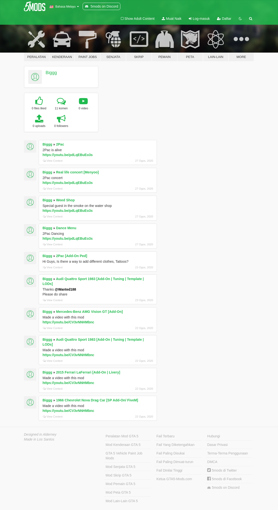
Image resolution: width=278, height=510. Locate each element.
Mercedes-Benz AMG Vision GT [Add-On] (89, 312)
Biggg (51, 72)
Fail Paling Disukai (170, 453)
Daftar (224, 19)
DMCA (212, 462)
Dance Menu (66, 228)
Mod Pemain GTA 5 (120, 484)
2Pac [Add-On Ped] (71, 256)
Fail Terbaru (165, 436)
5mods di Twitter (222, 470)
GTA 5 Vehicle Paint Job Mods (124, 455)
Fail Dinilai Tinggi (169, 470)
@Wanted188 (65, 289)
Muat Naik (171, 19)
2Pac (60, 144)
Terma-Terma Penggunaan (227, 453)
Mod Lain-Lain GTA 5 (122, 501)
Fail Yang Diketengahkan (175, 445)
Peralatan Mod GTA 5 (122, 436)
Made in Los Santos (39, 439)
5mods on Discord (223, 488)
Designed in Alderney (40, 434)
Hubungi (213, 436)
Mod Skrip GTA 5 (119, 475)
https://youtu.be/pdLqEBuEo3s (68, 155)
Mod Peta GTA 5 (118, 492)
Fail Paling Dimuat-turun (174, 462)
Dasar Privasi (217, 445)
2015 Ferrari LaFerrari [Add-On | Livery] (88, 372)
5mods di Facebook (224, 479)
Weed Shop (65, 200)
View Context (53, 160)
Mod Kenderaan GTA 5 (123, 445)
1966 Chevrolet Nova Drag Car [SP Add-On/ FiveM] (97, 400)
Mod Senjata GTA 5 (120, 467)
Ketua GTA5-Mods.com (174, 479)
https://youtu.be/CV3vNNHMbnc (68, 322)
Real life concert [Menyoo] (77, 172)
